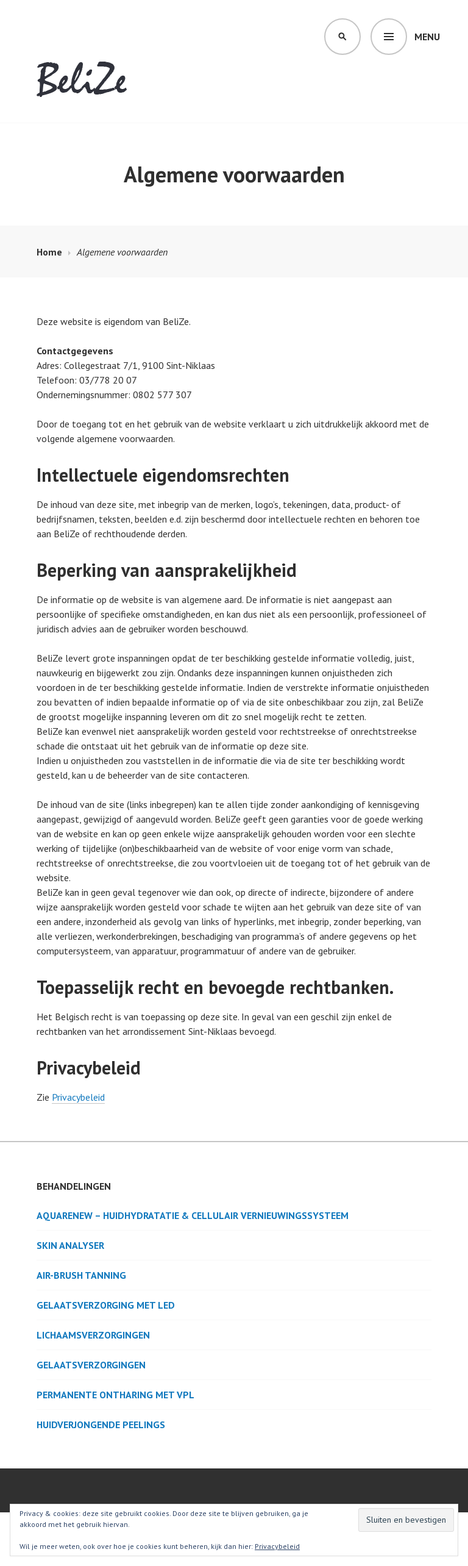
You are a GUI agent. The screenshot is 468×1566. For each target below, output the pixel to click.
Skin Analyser (70, 1245)
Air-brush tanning (81, 1275)
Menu (427, 36)
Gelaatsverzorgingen (91, 1365)
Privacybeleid (78, 1097)
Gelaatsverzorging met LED (106, 1305)
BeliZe (82, 82)
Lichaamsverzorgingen (93, 1335)
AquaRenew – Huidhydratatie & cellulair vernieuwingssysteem (193, 1215)
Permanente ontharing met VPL (115, 1395)
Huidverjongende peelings (101, 1424)
